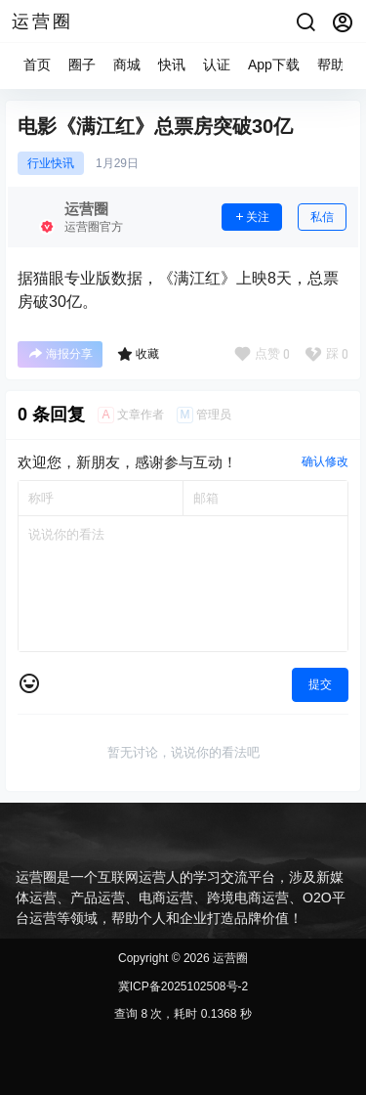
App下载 (274, 64)
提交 (320, 684)
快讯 (171, 64)
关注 (251, 217)
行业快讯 (50, 163)
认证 (216, 64)
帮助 (331, 64)
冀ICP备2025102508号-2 (183, 986)
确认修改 (325, 461)
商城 (127, 64)
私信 (322, 217)
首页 (37, 64)
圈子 (82, 64)
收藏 (138, 354)
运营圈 (229, 958)
